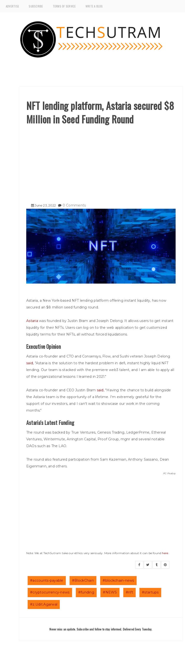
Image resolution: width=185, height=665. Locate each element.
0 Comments (74, 205)
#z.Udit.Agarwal (43, 604)
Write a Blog (94, 6)
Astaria (32, 321)
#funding (86, 592)
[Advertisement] (101, 162)
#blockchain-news (118, 580)
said (29, 363)
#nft (129, 592)
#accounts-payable (46, 580)
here (165, 553)
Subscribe (36, 6)
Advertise (12, 6)
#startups (150, 592)
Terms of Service (64, 6)
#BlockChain (83, 580)
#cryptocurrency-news (50, 592)
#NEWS (110, 592)
